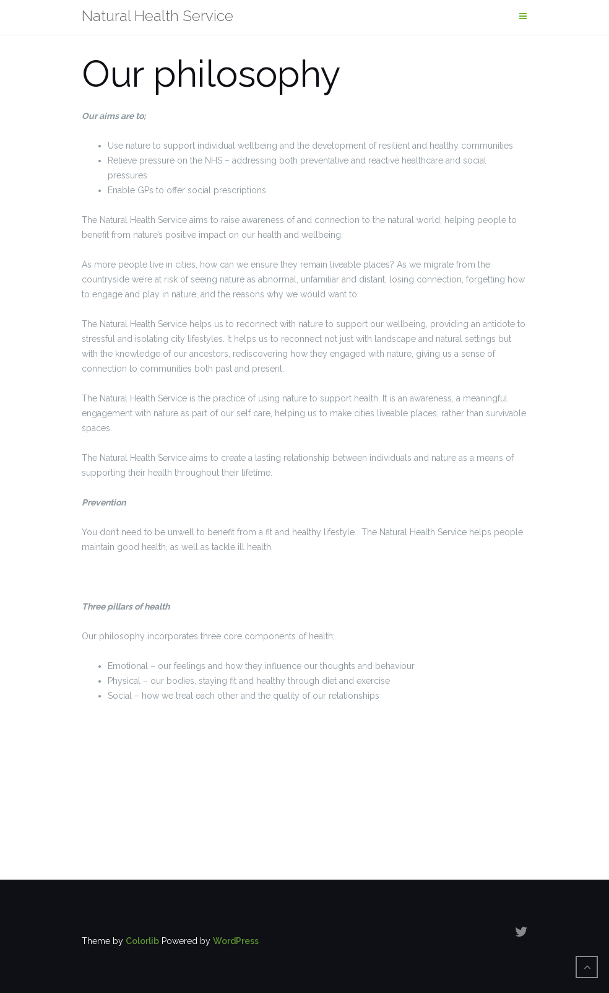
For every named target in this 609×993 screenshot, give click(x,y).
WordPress (236, 941)
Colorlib (142, 941)
